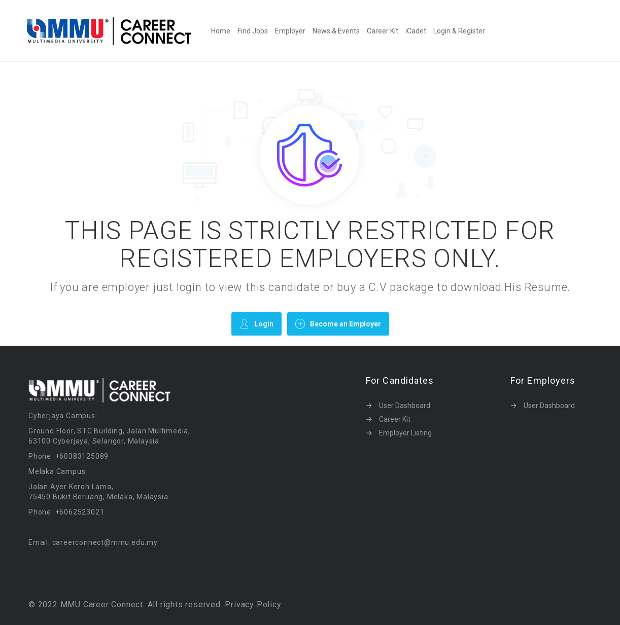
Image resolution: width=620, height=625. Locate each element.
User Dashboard (404, 405)
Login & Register (459, 31)
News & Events (336, 31)
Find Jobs (252, 31)
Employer (290, 31)
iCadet (415, 31)
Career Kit (382, 31)
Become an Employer (338, 323)
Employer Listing (405, 433)
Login (256, 323)
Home (220, 31)
